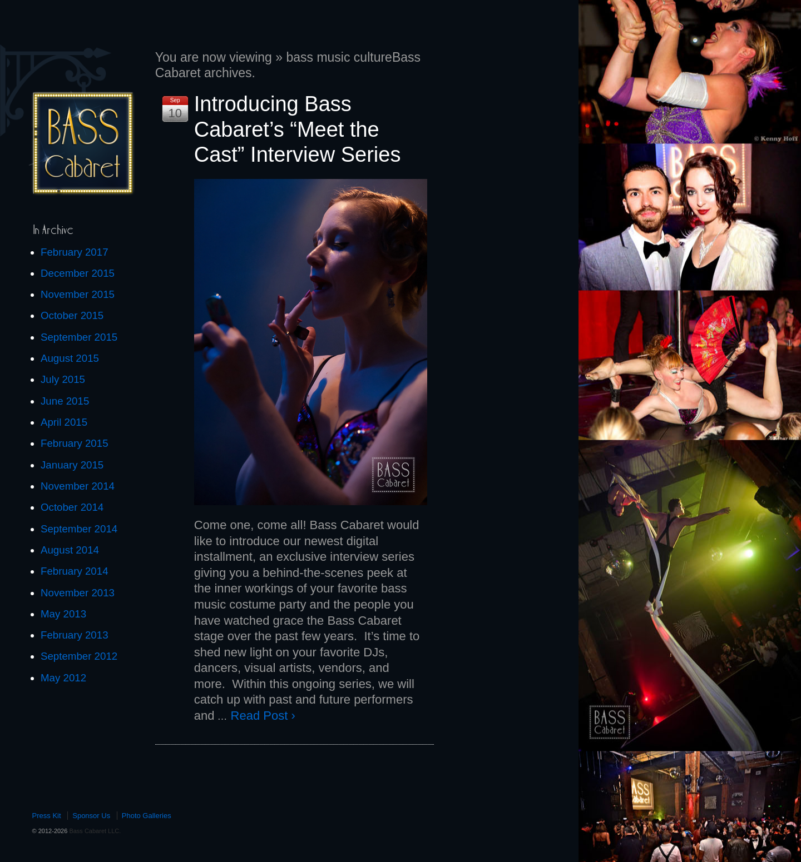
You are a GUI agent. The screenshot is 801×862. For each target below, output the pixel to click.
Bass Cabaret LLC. (94, 831)
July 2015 (63, 379)
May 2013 (63, 614)
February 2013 (74, 635)
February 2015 (74, 443)
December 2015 (78, 273)
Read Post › (263, 716)
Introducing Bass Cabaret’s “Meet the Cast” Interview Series (297, 129)
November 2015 (78, 294)
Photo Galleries (146, 815)
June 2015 (65, 401)
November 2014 (78, 486)
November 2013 (78, 593)
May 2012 (63, 678)
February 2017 (74, 252)
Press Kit (46, 815)
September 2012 (79, 656)
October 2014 (72, 507)
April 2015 (64, 422)
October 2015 (72, 315)
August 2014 (70, 550)
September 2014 (79, 529)
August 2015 (70, 358)
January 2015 (72, 465)
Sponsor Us (91, 815)
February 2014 (74, 571)
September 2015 (79, 337)
